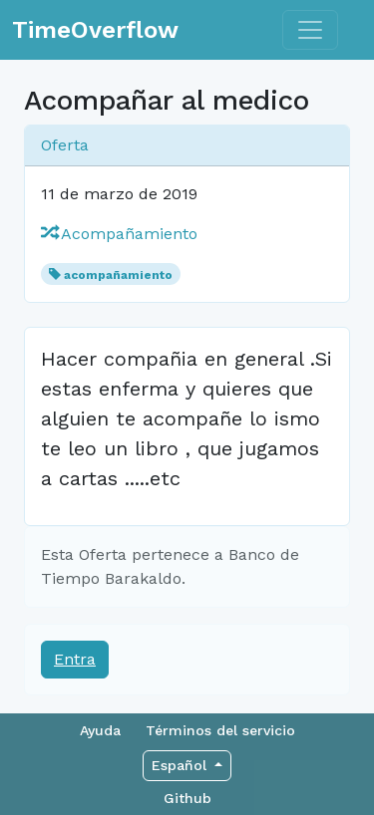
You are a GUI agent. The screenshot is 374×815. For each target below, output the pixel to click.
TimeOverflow (95, 30)
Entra (75, 659)
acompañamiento (118, 275)
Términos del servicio (220, 730)
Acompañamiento (119, 233)
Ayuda (100, 730)
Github (187, 798)
